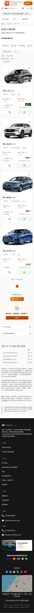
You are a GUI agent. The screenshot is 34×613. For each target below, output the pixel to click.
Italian (22, 607)
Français (16, 605)
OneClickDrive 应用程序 (16, 3)
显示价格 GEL (7, 59)
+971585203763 (8, 530)
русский (26, 605)
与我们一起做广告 (7, 480)
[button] (2, 8)
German (27, 607)
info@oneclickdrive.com (11, 520)
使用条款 (5, 504)
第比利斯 (9, 23)
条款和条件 (24, 407)
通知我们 (5, 400)
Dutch (22, 605)
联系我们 (5, 484)
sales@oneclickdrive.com (11, 535)
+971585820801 (8, 516)
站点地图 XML (6, 476)
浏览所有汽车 (17, 299)
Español (11, 607)
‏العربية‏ (11, 605)
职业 (3, 471)
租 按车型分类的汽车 (7, 38)
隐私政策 (5, 496)
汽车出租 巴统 (6, 447)
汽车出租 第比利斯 (8, 452)
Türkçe (5, 607)
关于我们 (5, 463)
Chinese (16, 607)
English (6, 605)
